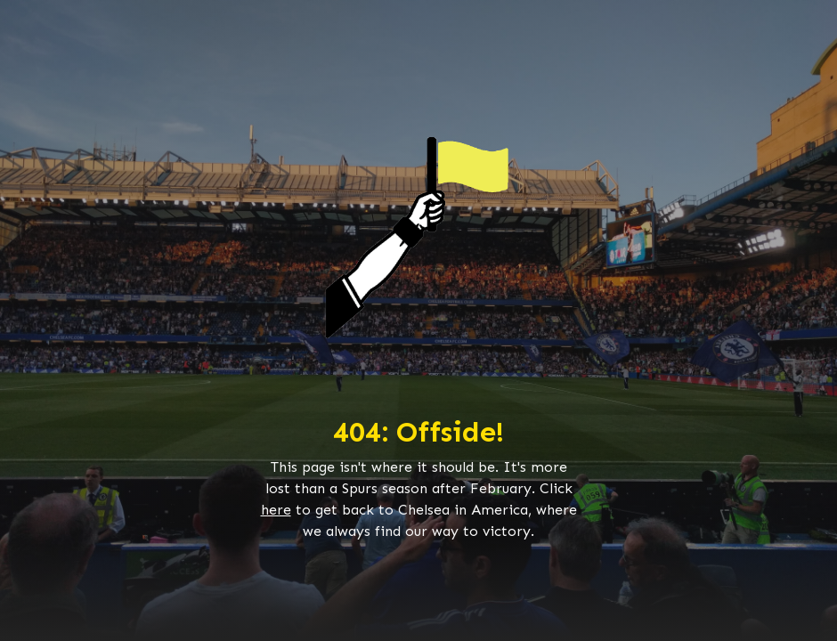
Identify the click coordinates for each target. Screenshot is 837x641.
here (276, 509)
